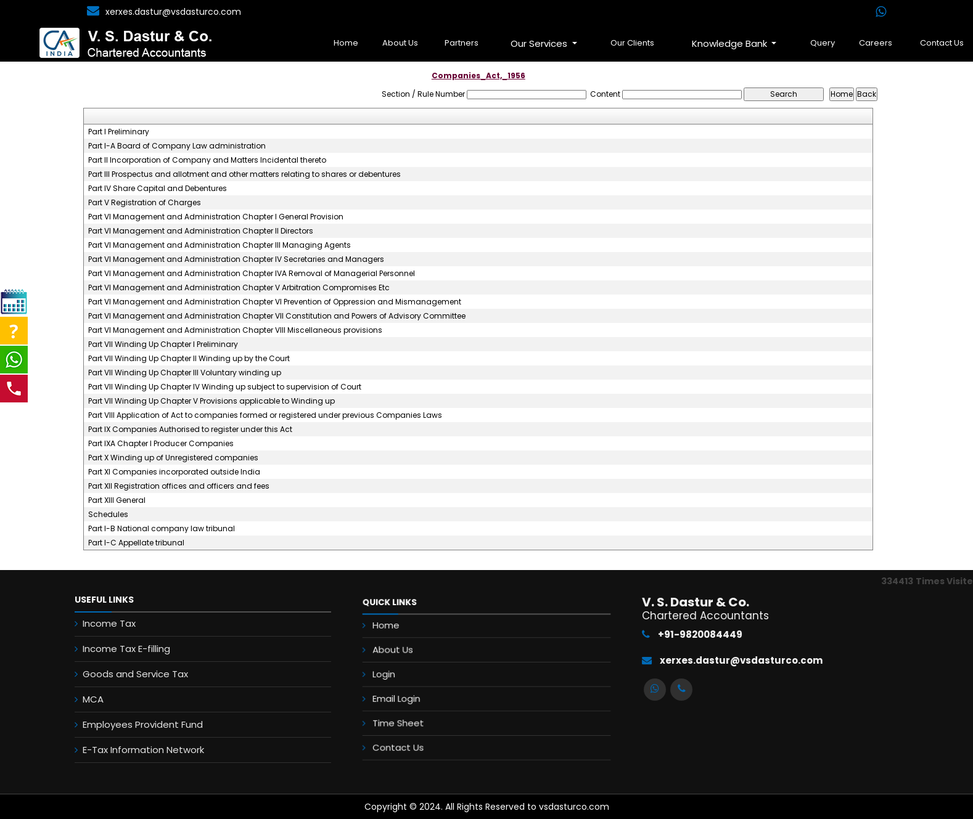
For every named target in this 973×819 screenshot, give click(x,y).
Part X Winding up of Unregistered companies (173, 458)
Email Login (425, 692)
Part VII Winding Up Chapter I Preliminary (163, 344)
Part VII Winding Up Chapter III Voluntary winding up (184, 373)
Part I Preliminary (118, 132)
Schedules (108, 515)
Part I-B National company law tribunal (161, 529)
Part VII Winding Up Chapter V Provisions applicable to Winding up (211, 401)
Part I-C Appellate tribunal (136, 543)
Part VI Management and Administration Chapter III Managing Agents (219, 245)
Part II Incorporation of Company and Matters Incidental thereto (207, 160)
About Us (400, 43)
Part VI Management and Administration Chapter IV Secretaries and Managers (236, 259)
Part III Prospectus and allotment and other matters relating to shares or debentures (244, 174)
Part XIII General (117, 500)
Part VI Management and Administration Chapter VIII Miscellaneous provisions (235, 330)
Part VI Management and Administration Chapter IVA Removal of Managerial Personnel (251, 274)
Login (416, 675)
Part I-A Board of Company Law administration (177, 146)
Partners (461, 43)
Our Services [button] (540, 43)
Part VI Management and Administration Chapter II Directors (200, 231)
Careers (875, 43)
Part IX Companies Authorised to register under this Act (190, 429)
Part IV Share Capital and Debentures (157, 189)
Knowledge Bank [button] (731, 43)
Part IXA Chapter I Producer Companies (161, 444)
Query (822, 43)
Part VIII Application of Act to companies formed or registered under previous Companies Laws (265, 415)
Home (346, 43)
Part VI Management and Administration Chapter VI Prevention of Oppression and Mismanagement (274, 302)
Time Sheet (426, 708)
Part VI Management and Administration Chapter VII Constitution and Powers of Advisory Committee (277, 316)
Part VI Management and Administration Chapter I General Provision (215, 217)
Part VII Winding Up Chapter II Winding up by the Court (189, 359)
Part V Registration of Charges (144, 203)
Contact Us (426, 725)
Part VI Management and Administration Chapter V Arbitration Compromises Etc (239, 288)
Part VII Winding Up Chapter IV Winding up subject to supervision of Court (224, 387)
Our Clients (632, 43)
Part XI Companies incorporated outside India (174, 472)
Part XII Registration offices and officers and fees (178, 486)
